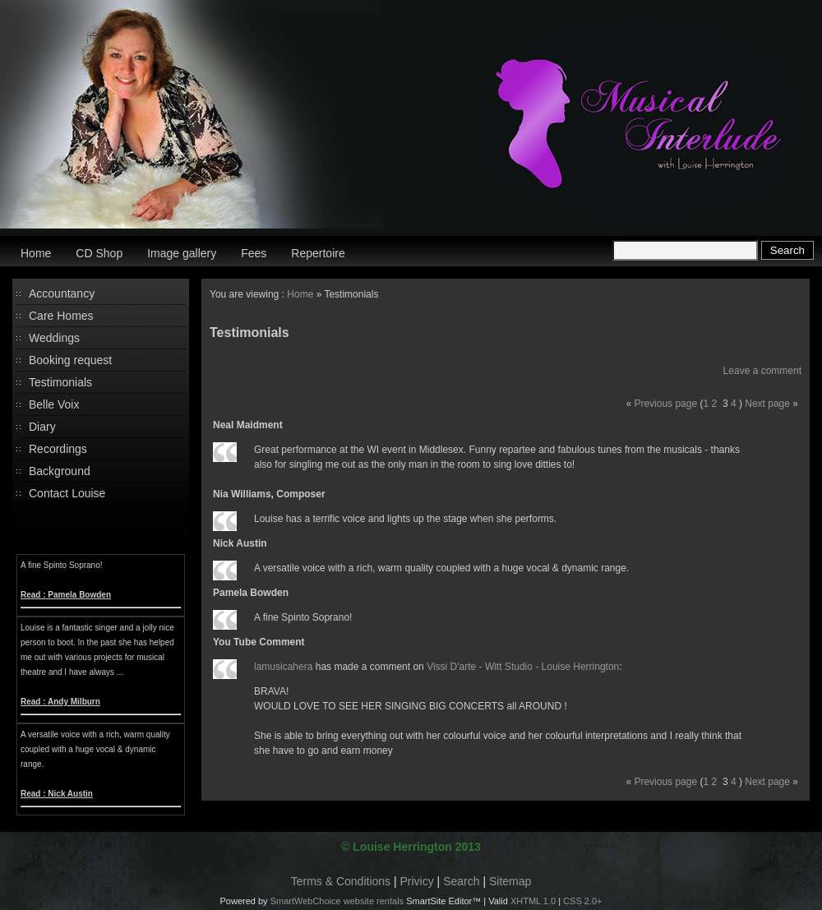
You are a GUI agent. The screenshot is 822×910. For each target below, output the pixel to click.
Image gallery (181, 253)
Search (461, 881)
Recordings (58, 448)
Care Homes (61, 315)
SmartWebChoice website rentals (337, 901)
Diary (42, 426)
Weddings (54, 337)
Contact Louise (67, 493)
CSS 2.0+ (582, 901)
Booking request (70, 360)
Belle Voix (54, 404)
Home (36, 253)
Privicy (417, 881)
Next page (767, 403)
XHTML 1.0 (533, 901)
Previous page (665, 403)
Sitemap (510, 881)
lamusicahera (283, 666)
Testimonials (60, 382)
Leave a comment (762, 370)
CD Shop (99, 253)
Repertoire (317, 253)
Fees (253, 253)
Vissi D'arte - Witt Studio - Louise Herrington (523, 666)
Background (59, 471)
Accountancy (62, 293)
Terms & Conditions (340, 881)
